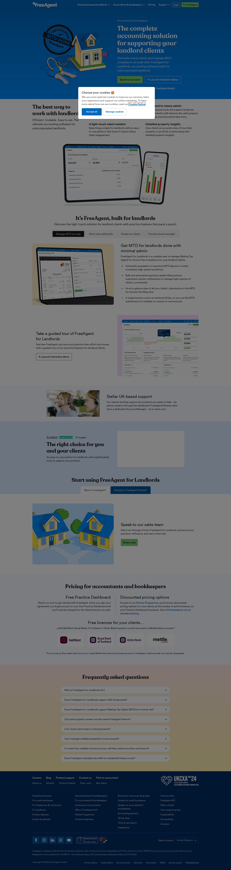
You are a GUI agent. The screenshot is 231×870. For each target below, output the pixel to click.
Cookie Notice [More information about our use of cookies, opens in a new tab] (137, 104)
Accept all (91, 111)
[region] (116, 103)
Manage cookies (114, 111)
